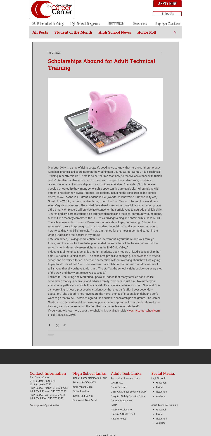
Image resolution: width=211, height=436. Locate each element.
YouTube (160, 423)
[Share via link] (64, 325)
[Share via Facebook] (49, 325)
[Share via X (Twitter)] (57, 325)
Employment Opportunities (44, 405)
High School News (114, 32)
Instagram (161, 418)
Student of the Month (73, 32)
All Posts (40, 32)
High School (158, 378)
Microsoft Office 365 (84, 382)
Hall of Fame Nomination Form (90, 377)
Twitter (159, 414)
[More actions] (161, 53)
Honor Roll (146, 32)
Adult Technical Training (164, 405)
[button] (167, 3)
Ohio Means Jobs (82, 386)
